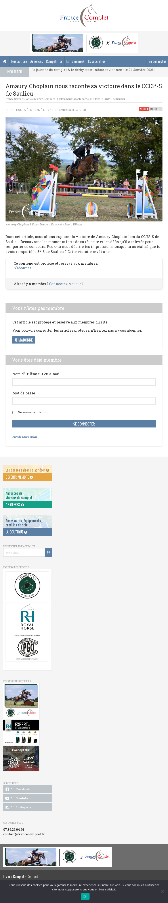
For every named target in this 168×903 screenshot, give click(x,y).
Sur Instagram (18, 807)
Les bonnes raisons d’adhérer (27, 470)
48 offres (15, 504)
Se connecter (157, 61)
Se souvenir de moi (33, 412)
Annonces (36, 61)
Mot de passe (23, 393)
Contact (32, 876)
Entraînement (75, 61)
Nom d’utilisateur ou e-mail (36, 374)
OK (85, 896)
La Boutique (16, 532)
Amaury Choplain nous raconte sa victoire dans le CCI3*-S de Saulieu (85, 98)
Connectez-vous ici (66, 283)
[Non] (162, 891)
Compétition (54, 61)
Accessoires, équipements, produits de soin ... (24, 523)
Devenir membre (19, 477)
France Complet (15, 98)
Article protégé (34, 98)
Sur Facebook (17, 789)
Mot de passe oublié (24, 436)
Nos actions (19, 61)
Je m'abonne (24, 340)
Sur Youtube (16, 798)
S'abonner (22, 268)
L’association (96, 61)
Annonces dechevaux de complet (19, 495)
